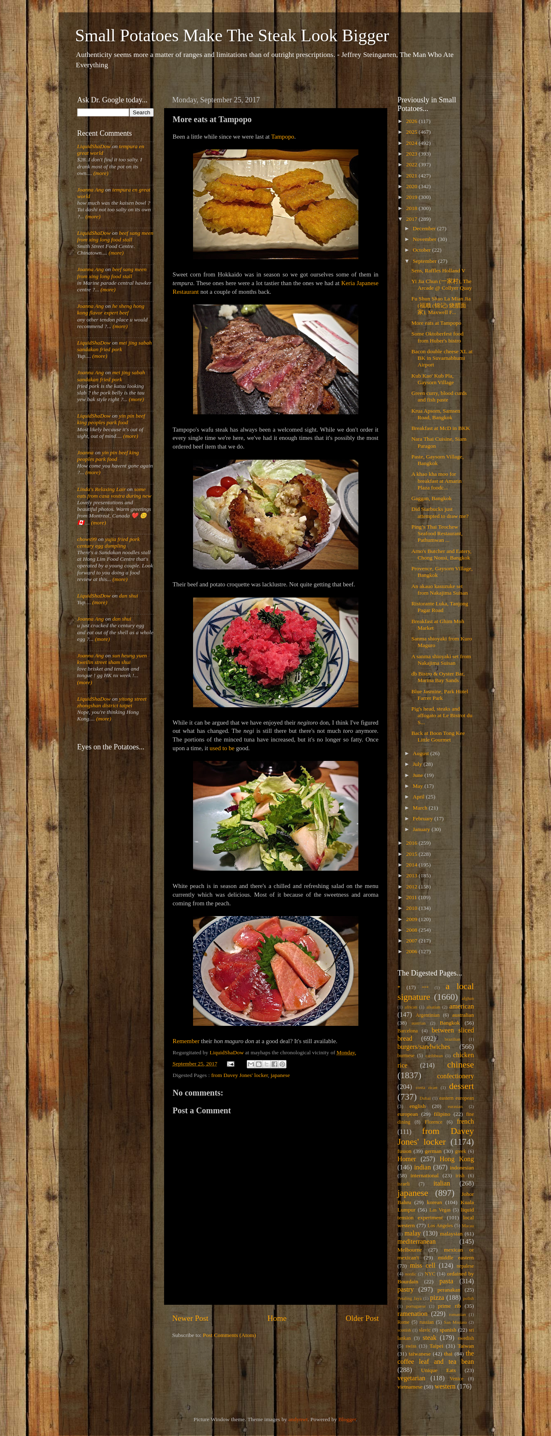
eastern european (456, 1098)
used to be (223, 748)
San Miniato (455, 1322)
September (425, 261)
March (421, 808)
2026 (412, 121)
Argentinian (428, 1015)
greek (460, 1151)
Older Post (362, 1318)
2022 (412, 164)
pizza (437, 1297)
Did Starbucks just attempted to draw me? (439, 512)
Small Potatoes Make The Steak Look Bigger (232, 35)
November (425, 239)
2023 (412, 154)
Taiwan (466, 1346)
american (461, 1006)
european (408, 1114)
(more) (100, 173)
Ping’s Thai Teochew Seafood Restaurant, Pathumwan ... (437, 533)
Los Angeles (440, 1225)
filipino (442, 1114)
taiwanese (420, 1354)
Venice (456, 1379)
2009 (412, 919)
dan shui (128, 596)
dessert (461, 1086)
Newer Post (190, 1318)
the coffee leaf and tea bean (436, 1357)
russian (427, 1322)
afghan (468, 998)
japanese (280, 1075)
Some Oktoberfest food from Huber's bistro (437, 337)
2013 (412, 875)
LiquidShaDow (94, 146)
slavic (425, 1330)
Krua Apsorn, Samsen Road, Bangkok (435, 414)
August (421, 753)
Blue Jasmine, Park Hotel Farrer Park (439, 694)
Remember (186, 1041)
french (465, 1121)
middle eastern (456, 1257)
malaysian (451, 1234)
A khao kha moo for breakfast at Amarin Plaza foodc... (436, 480)
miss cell (422, 1265)
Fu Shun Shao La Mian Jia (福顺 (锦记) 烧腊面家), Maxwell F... (441, 305)
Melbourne (410, 1250)
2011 (412, 897)
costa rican (426, 1087)
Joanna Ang (90, 190)
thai (448, 1354)
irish (460, 1176)
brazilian (452, 1039)
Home (276, 1318)
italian (441, 1183)
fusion (405, 1151)
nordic (411, 1273)
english (418, 1106)
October (422, 250)
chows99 (87, 539)
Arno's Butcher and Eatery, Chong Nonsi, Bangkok (441, 554)
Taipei (436, 1346)
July (418, 764)
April (419, 797)
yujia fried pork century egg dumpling (108, 542)
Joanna (85, 452)
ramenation (413, 1314)
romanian (457, 1314)
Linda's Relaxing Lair (101, 489)
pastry (406, 1289)
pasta (446, 1281)
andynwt (298, 1419)
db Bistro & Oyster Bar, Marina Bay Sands (438, 677)
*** (425, 987)
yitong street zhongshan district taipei (112, 702)
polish (468, 1298)
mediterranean (417, 1241)
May (419, 786)
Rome (404, 1322)
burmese (406, 1055)
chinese (460, 1065)
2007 (412, 941)
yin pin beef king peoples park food (111, 419)
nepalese (465, 1266)
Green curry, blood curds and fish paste (439, 396)
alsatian (433, 1006)
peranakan (448, 1290)
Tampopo (282, 136)
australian (463, 1015)
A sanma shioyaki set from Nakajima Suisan (441, 659)
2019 (412, 197)
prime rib (449, 1306)
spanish (447, 1330)
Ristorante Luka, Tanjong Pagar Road (439, 606)
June (419, 775)
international (424, 1175)
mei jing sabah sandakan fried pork (114, 346)
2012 (412, 886)
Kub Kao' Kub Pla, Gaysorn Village (432, 379)
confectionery (455, 1076)
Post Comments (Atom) (229, 1335)
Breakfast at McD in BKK (440, 428)
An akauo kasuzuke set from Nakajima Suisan (439, 589)
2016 (412, 843)
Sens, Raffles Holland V (438, 270)
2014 (412, 865)
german (433, 1151)
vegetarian (411, 1378)
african (411, 1006)
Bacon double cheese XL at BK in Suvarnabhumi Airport (441, 358)
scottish (404, 1329)
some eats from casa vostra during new (114, 492)
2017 (412, 219)
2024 (412, 143)
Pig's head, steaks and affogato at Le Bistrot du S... (441, 715)
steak (430, 1338)
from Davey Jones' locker (239, 1075)
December (425, 228)
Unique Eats (438, 1370)
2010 (412, 908)
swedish (466, 1338)
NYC (430, 1274)
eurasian (455, 1106)
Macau (468, 1225)
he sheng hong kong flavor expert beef (111, 309)
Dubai (425, 1098)
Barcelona (408, 1031)
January (422, 829)
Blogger (347, 1419)
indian (422, 1167)
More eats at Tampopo (436, 323)
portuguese (416, 1306)
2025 (412, 132)
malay (412, 1233)
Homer (407, 1159)
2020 (412, 186)
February (423, 818)
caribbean (434, 1055)
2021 (412, 175)
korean (434, 1202)
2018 (412, 208)
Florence (433, 1122)
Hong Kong (457, 1159)
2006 (412, 951)
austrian (418, 1022)
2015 (412, 854)
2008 (412, 930)
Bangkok (450, 1023)
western (444, 1386)
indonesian (462, 1167)
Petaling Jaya (410, 1298)
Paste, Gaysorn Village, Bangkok (437, 459)
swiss (410, 1346)
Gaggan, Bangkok (431, 498)
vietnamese (410, 1387)
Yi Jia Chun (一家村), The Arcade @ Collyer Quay (441, 284)
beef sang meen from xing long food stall (115, 236)
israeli (404, 1184)
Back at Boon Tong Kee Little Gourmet (438, 736)
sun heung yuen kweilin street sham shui (112, 658)
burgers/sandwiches (424, 1047)
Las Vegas (440, 1210)
